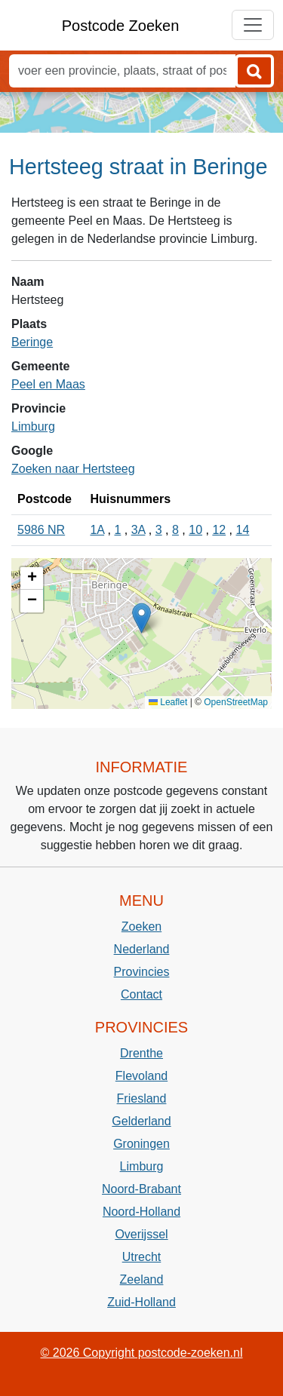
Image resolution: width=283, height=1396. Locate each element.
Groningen (141, 1143)
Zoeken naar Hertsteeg (73, 468)
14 (243, 529)
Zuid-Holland (141, 1302)
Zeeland (142, 1279)
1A (97, 529)
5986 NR (41, 529)
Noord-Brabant (141, 1189)
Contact (141, 994)
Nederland (142, 949)
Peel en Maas (48, 384)
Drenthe (141, 1053)
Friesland (142, 1098)
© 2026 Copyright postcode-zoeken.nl (142, 1352)
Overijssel (141, 1234)
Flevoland (141, 1075)
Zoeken (141, 926)
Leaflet (168, 702)
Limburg (33, 426)
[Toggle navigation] (253, 25)
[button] (141, 618)
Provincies (142, 971)
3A (138, 529)
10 (195, 529)
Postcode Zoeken (121, 25)
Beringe (32, 342)
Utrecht (141, 1256)
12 (219, 529)
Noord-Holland (141, 1211)
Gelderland (141, 1121)
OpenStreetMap (236, 702)
